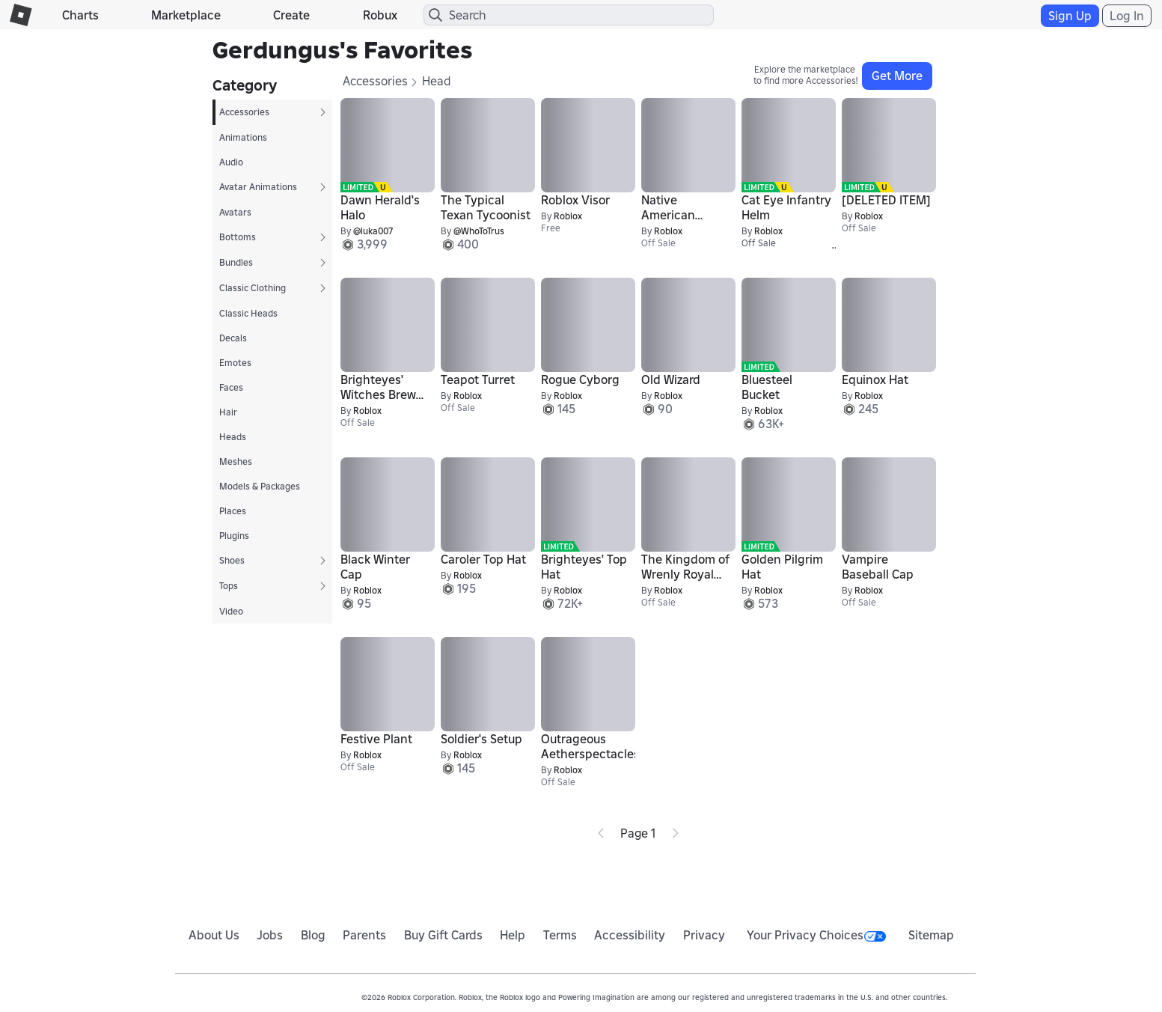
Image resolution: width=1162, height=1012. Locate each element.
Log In (1127, 15)
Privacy (704, 934)
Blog (313, 934)
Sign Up (1070, 15)
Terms (560, 934)
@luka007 (373, 231)
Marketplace (186, 14)
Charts (80, 14)
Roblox (568, 216)
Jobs (270, 934)
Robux (380, 14)
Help (512, 934)
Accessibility (629, 934)
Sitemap (931, 934)
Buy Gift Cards (443, 934)
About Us (214, 934)
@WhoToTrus (478, 231)
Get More (897, 75)
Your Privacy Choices (816, 934)
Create (291, 14)
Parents (364, 934)
